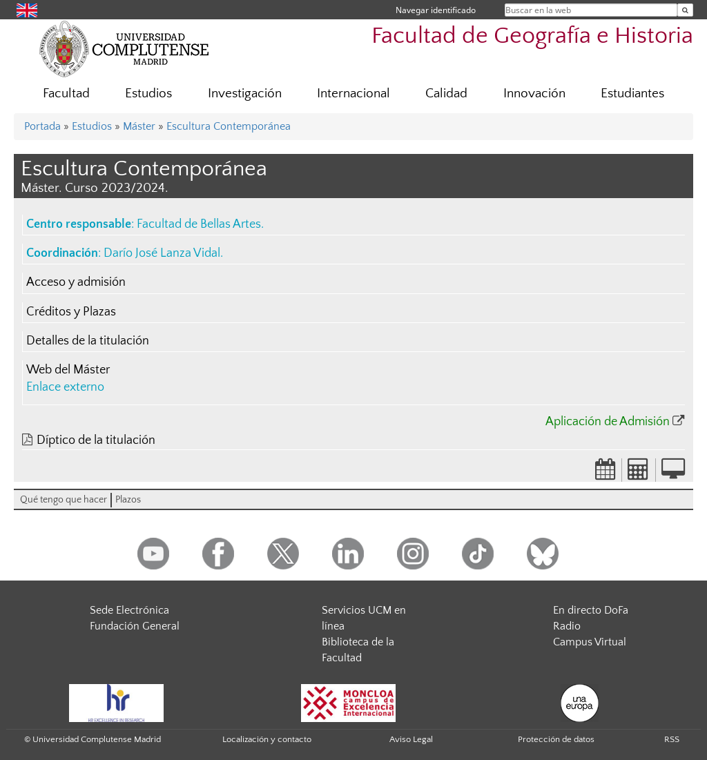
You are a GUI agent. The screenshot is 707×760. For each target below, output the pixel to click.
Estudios (148, 93)
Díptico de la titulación (96, 440)
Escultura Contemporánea (228, 126)
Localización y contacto (266, 739)
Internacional (353, 93)
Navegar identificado (436, 10)
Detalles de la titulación (87, 341)
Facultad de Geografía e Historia (532, 36)
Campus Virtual (589, 642)
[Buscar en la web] (685, 10)
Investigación (245, 93)
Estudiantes (632, 93)
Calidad (446, 93)
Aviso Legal (411, 739)
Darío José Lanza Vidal (162, 253)
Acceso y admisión (76, 282)
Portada (42, 126)
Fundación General (135, 626)
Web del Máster (68, 370)
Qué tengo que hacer (63, 499)
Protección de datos (556, 739)
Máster (139, 126)
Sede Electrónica (129, 610)
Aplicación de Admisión (607, 422)
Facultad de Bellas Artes (199, 224)
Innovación (534, 93)
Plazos (128, 499)
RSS (671, 739)
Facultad (66, 93)
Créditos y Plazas (71, 312)
